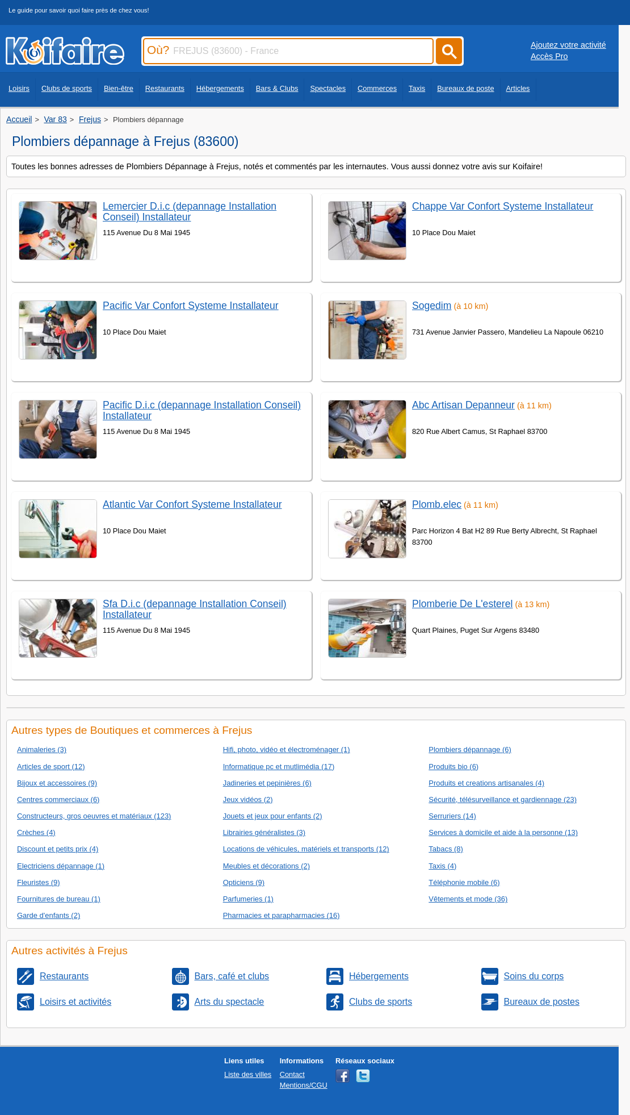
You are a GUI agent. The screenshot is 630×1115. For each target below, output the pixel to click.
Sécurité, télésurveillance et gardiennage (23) (503, 799)
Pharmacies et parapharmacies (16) (281, 915)
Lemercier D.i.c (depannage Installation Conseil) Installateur (189, 212)
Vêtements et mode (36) (468, 899)
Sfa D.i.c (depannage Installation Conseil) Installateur (195, 609)
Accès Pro (549, 56)
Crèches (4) (36, 832)
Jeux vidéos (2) (248, 799)
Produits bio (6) (453, 766)
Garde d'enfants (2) (48, 915)
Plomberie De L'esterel (462, 603)
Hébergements (220, 88)
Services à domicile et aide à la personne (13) (503, 832)
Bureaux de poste (465, 88)
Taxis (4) (442, 866)
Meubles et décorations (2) (266, 866)
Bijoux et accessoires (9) (57, 783)
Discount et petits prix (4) (57, 849)
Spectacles (328, 88)
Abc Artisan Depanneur (463, 405)
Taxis (417, 88)
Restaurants (164, 88)
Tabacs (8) (446, 849)
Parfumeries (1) (248, 899)
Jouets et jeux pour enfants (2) (272, 816)
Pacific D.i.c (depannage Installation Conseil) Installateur (202, 410)
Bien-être (118, 88)
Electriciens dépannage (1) (60, 866)
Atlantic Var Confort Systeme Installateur (192, 504)
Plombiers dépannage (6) (470, 749)
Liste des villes (247, 1074)
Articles (518, 88)
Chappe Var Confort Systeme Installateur (502, 206)
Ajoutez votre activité (568, 44)
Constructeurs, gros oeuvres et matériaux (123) (94, 816)
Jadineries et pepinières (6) (267, 783)
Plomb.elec (436, 504)
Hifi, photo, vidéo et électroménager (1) (286, 749)
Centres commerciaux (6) (58, 799)
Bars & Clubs (277, 88)
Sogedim (431, 305)
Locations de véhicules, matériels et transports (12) (306, 849)
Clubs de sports (66, 88)
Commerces (377, 88)
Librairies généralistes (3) (264, 832)
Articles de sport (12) (51, 766)
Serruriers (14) (452, 816)
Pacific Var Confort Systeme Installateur (191, 305)
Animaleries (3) (41, 749)
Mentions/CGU (303, 1085)
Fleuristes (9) (38, 882)
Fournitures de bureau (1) (58, 899)
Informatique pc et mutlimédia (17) (279, 766)
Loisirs (19, 88)
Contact (292, 1074)
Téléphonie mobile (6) (464, 882)
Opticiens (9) (243, 882)
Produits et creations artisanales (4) (486, 783)
